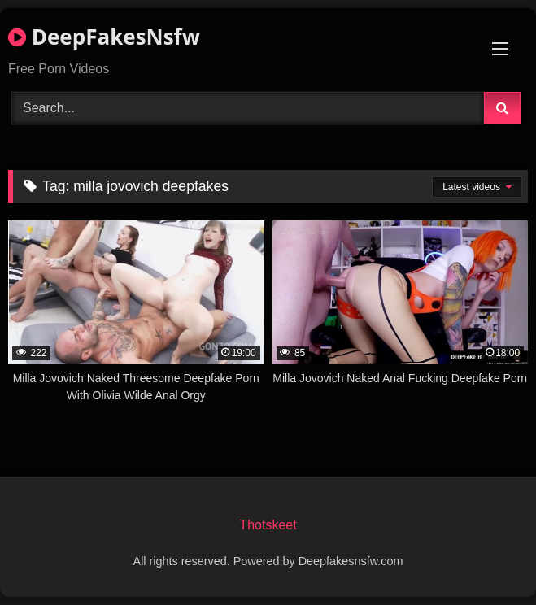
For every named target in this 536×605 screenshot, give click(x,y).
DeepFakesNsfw (104, 36)
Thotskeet (267, 525)
